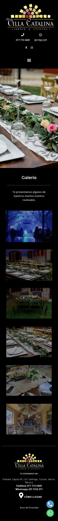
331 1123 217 (40, 40)
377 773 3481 (23, 40)
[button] (29, 60)
